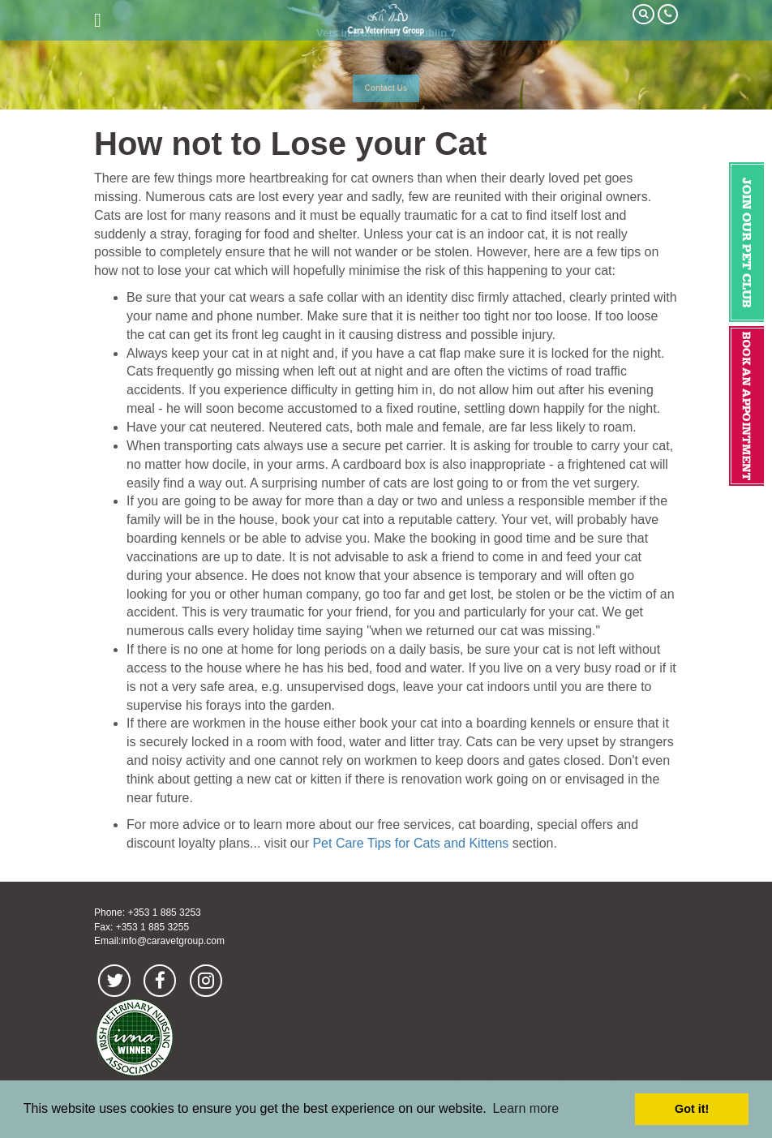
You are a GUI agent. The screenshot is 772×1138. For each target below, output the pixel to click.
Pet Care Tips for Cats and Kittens (410, 843)
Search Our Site (643, 14)
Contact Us (386, 88)
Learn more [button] (525, 1108)
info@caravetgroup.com (173, 941)
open (98, 20)
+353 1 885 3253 (163, 912)
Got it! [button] (692, 1108)
